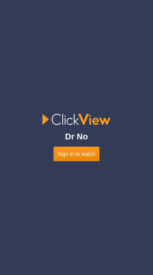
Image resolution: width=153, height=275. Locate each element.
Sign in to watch (77, 154)
